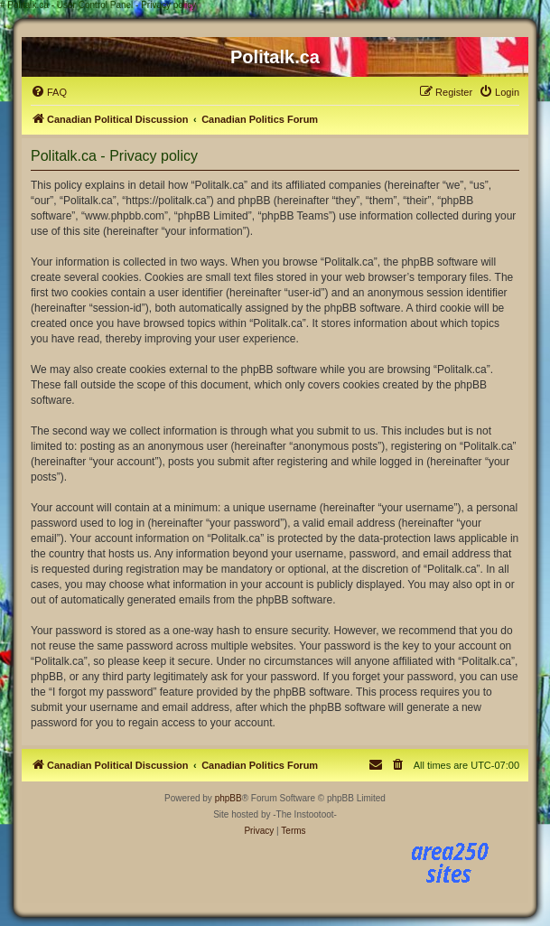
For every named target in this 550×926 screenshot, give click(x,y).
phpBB (228, 798)
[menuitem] (49, 92)
